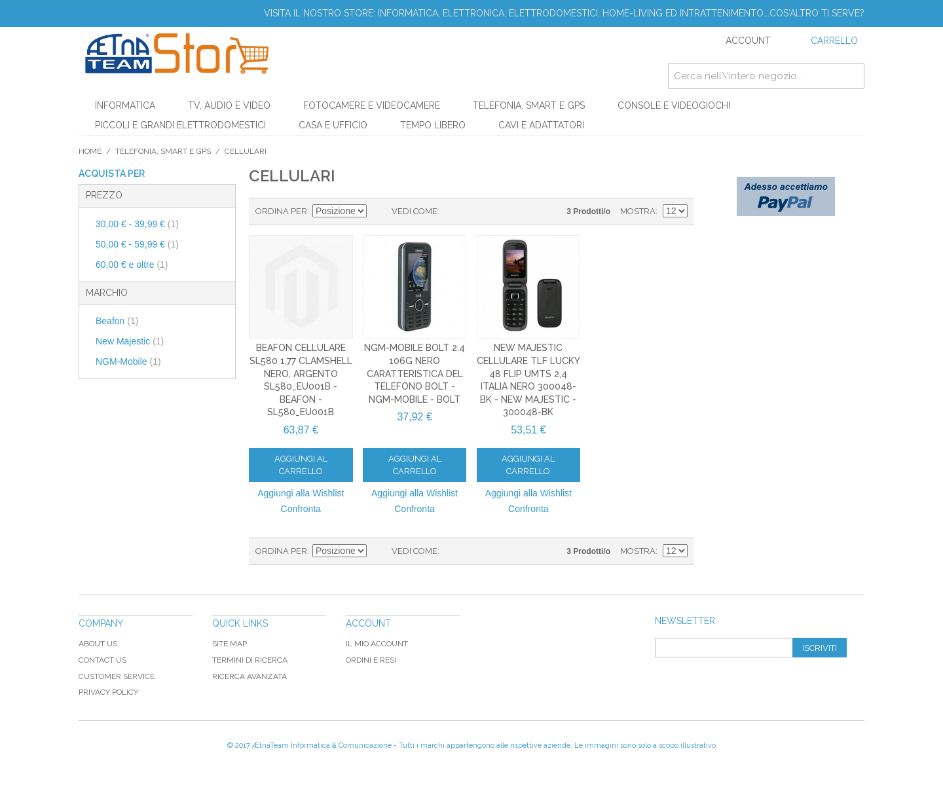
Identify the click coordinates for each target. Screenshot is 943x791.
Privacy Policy (108, 692)
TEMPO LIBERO (433, 125)
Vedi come (414, 211)
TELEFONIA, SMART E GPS (529, 105)
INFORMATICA (125, 105)
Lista (475, 211)
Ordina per (281, 211)
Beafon (117, 321)
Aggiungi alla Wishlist (300, 493)
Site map (229, 643)
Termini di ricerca (249, 660)
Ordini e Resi (371, 660)
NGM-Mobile (128, 361)
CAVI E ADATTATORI (541, 125)
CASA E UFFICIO (333, 125)
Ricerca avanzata (249, 676)
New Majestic (130, 341)
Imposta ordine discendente (378, 211)
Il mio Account (377, 643)
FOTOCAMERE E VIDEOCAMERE (371, 105)
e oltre (132, 264)
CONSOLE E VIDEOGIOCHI (674, 105)
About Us (98, 643)
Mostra (638, 211)
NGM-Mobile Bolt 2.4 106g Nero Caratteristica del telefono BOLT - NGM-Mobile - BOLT (414, 373)
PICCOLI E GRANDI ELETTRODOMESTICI (180, 125)
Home (90, 151)
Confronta (301, 509)
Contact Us (102, 660)
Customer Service (117, 676)
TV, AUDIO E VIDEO (229, 105)
